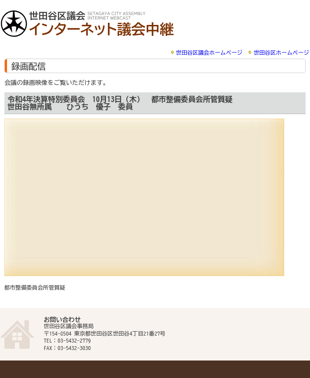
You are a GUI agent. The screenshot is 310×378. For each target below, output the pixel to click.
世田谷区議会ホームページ (209, 53)
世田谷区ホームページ (281, 53)
